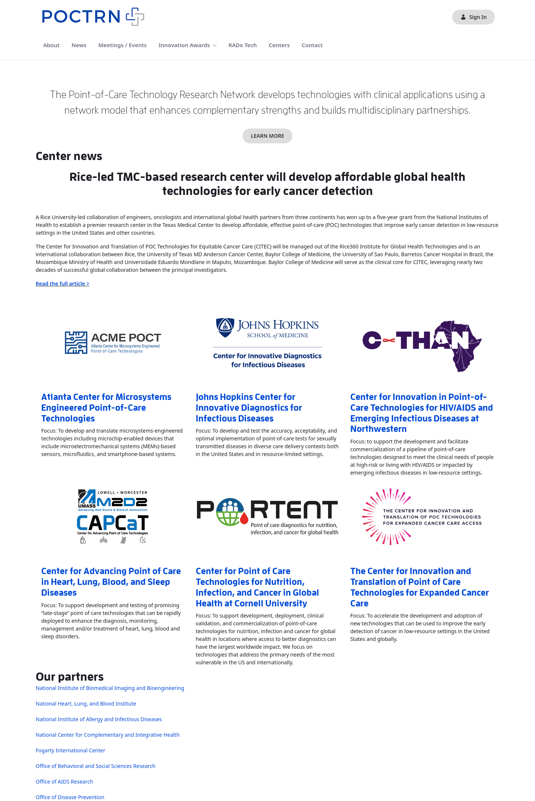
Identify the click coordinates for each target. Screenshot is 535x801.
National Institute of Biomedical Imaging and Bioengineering (110, 687)
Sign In (473, 16)
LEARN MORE (267, 135)
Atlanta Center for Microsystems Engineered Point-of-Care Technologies (106, 408)
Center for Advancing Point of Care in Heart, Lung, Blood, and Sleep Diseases (111, 582)
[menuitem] (51, 45)
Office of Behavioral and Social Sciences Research (95, 765)
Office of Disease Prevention (70, 797)
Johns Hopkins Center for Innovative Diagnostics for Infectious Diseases (249, 408)
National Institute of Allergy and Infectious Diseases (99, 719)
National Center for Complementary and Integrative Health (107, 734)
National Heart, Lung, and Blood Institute (86, 703)
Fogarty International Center (70, 750)
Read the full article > (63, 283)
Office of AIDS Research (64, 781)
